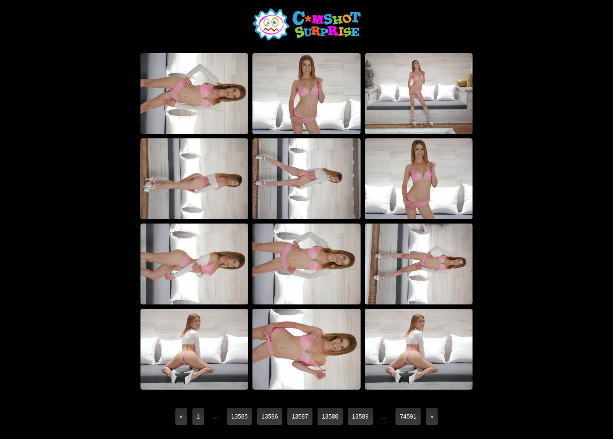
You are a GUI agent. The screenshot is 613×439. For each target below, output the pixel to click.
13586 (269, 416)
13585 (239, 416)
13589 (360, 416)
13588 (330, 416)
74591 (408, 416)
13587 (300, 416)
